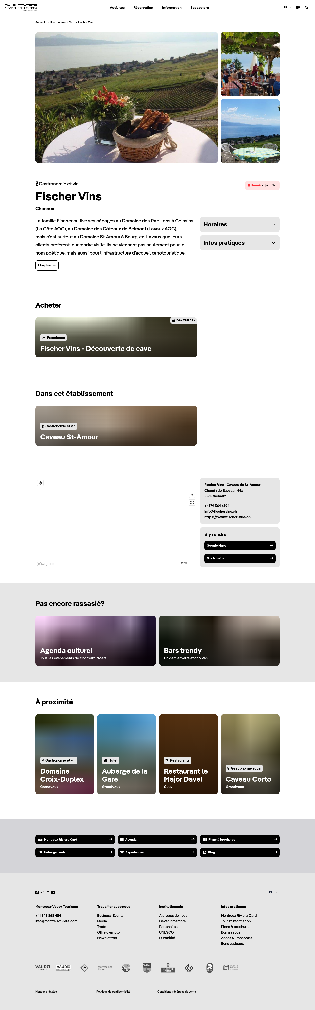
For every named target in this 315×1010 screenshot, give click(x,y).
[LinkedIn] (47, 892)
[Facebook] (37, 892)
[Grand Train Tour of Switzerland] (147, 968)
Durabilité (167, 938)
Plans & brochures (235, 926)
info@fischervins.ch (220, 511)
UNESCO (166, 932)
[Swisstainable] (126, 968)
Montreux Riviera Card (239, 915)
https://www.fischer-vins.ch (227, 517)
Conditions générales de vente (177, 991)
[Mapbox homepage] (45, 563)
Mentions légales (46, 991)
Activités (117, 7)
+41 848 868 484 (48, 915)
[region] (116, 522)
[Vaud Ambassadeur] (63, 968)
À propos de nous (173, 915)
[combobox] (288, 7)
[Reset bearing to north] (192, 495)
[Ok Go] (189, 968)
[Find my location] (40, 483)
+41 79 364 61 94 (217, 505)
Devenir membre (172, 921)
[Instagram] (42, 892)
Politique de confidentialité (113, 991)
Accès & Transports (236, 938)
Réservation (143, 7)
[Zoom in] (192, 483)
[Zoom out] (192, 489)
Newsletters (107, 938)
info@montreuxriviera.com (56, 921)
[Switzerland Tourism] (105, 968)
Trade (101, 926)
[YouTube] (53, 892)
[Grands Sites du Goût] (168, 968)
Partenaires (168, 926)
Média (102, 921)
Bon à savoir (230, 932)
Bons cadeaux (232, 943)
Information (172, 7)
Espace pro (199, 7)
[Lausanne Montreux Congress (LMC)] (230, 968)
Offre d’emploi (108, 932)
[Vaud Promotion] (42, 968)
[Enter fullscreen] (192, 502)
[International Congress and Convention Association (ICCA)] (209, 968)
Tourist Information (236, 921)
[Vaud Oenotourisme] (84, 968)
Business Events (110, 915)
